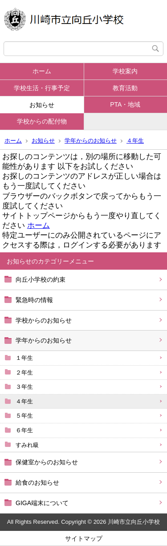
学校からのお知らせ (44, 320)
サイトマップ (83, 538)
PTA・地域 (125, 104)
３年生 (24, 386)
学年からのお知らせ (91, 140)
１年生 (24, 358)
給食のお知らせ (37, 482)
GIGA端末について (42, 502)
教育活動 (125, 88)
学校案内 (125, 71)
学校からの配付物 (42, 121)
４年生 (135, 140)
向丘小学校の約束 (40, 279)
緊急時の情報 (34, 299)
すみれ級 (27, 445)
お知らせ (41, 104)
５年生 (24, 415)
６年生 (24, 430)
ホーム (42, 71)
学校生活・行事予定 (42, 88)
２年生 (24, 372)
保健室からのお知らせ (47, 462)
